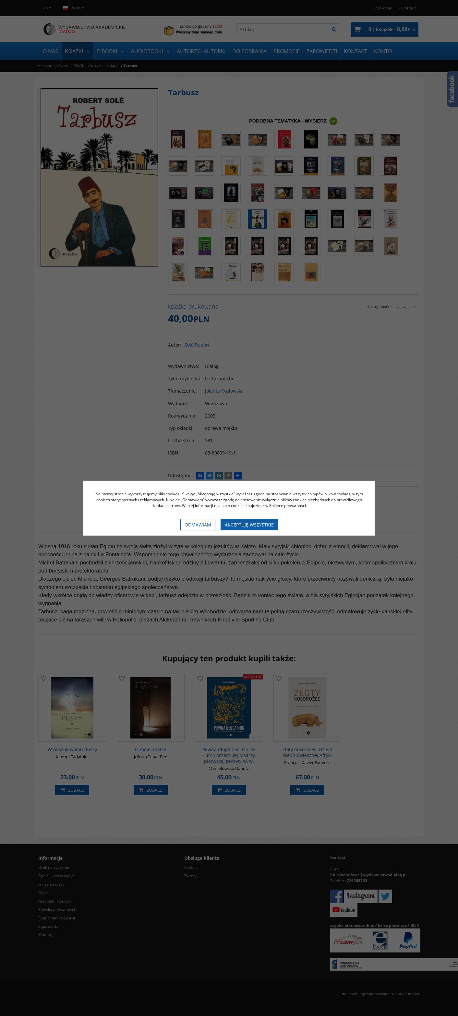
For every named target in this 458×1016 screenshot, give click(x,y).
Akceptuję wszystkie (249, 525)
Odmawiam (198, 525)
